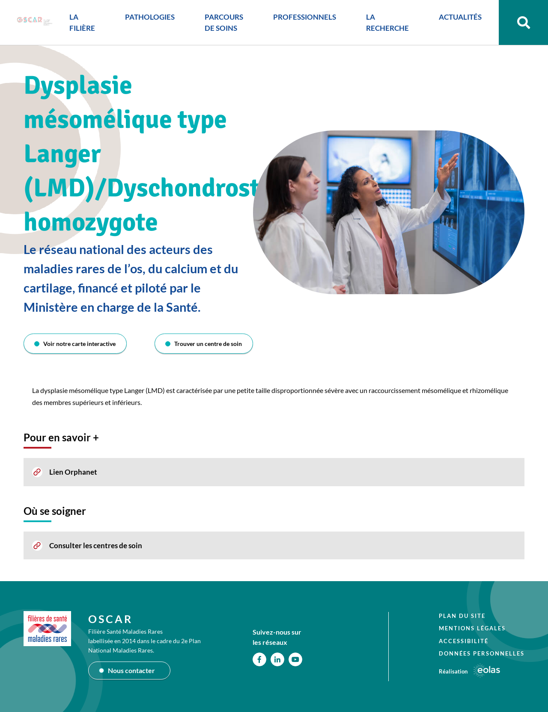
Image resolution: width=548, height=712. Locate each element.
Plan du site (462, 615)
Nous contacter (131, 670)
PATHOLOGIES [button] (150, 16)
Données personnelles (481, 653)
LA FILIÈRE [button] (82, 22)
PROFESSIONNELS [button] (304, 16)
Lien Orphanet (73, 471)
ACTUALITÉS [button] (460, 16)
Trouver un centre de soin (208, 343)
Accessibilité (463, 641)
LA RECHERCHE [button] (387, 22)
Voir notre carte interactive (79, 343)
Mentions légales (472, 628)
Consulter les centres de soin (95, 545)
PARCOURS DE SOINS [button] (224, 22)
